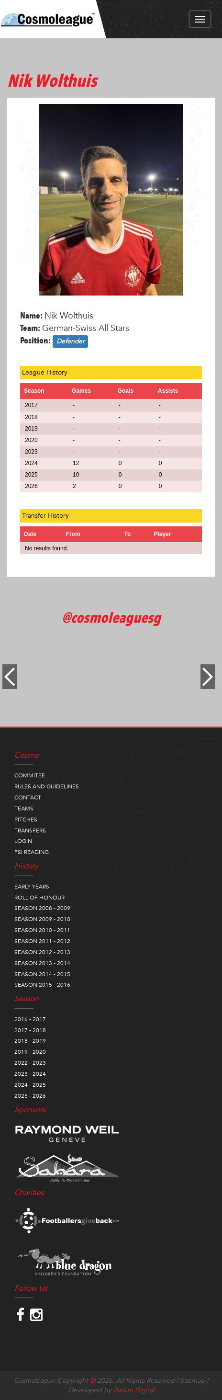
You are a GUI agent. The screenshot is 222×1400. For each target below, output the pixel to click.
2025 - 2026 (30, 1096)
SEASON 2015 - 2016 (42, 985)
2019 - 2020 (30, 1052)
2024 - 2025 (30, 1085)
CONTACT (27, 797)
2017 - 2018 (30, 1030)
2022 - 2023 (30, 1063)
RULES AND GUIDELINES (46, 786)
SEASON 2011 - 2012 (42, 941)
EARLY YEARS (31, 886)
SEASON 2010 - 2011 (42, 930)
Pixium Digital (133, 1390)
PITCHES (25, 819)
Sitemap (192, 1380)
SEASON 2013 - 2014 (42, 963)
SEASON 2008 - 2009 (42, 908)
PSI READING (31, 852)
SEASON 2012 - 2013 (42, 952)
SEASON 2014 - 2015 (42, 974)
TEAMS (23, 808)
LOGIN (23, 841)
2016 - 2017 (30, 1019)
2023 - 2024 (30, 1074)
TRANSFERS (30, 830)
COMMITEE (29, 775)
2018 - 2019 (30, 1041)
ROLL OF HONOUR (39, 897)
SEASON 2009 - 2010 (42, 919)
